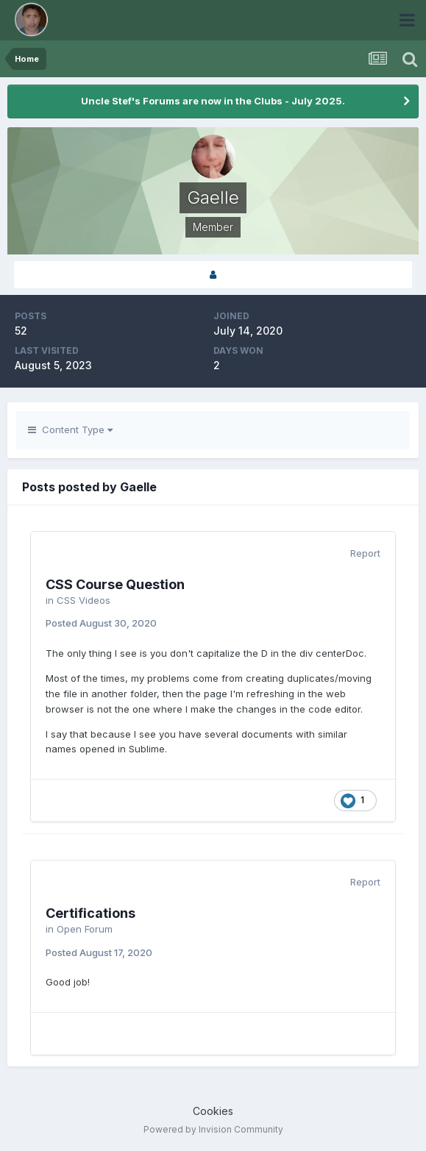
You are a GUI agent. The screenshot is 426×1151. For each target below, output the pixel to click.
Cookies (213, 1111)
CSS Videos (83, 600)
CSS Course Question (115, 584)
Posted (101, 623)
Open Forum (85, 929)
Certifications (90, 913)
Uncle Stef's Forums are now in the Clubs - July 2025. (213, 101)
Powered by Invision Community (213, 1129)
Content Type (70, 429)
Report (365, 553)
